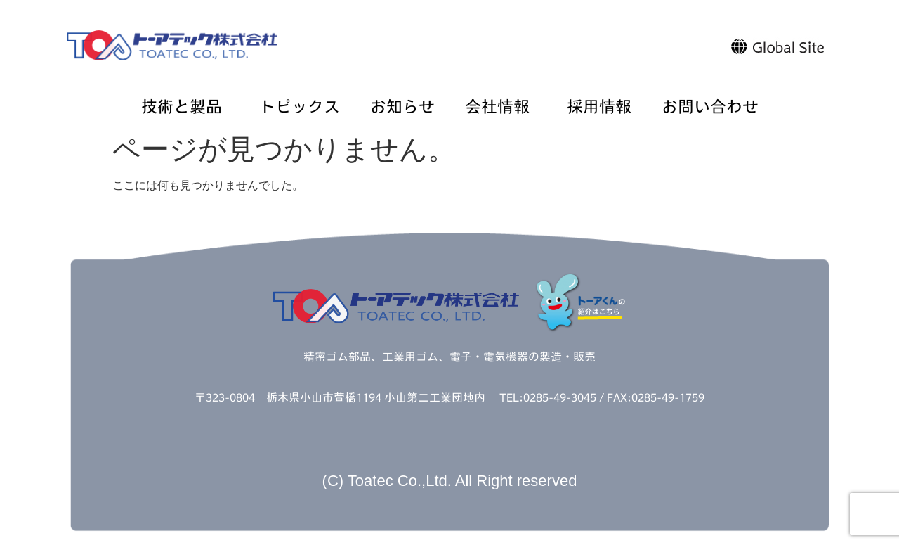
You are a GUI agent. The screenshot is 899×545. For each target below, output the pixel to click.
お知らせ (402, 107)
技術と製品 (185, 107)
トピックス (299, 107)
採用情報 (599, 107)
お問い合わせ (710, 107)
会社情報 (501, 107)
